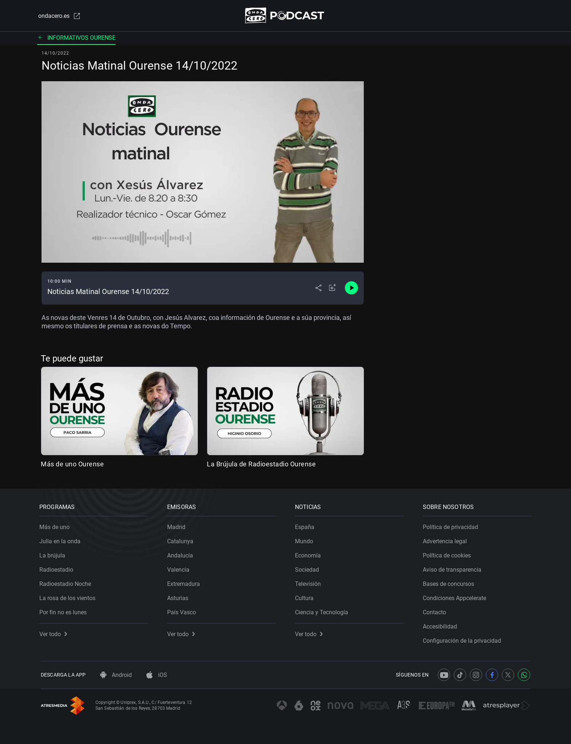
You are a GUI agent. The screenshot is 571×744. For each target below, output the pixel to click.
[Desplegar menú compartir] (318, 288)
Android (116, 674)
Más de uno (56, 525)
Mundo (305, 539)
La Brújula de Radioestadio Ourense (261, 464)
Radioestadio (58, 568)
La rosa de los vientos (69, 596)
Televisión (309, 582)
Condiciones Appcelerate (456, 596)
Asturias (179, 596)
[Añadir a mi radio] (332, 288)
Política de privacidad (452, 525)
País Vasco (183, 610)
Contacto (436, 610)
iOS (156, 674)
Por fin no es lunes (64, 610)
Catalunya (182, 539)
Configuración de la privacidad (463, 639)
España (306, 525)
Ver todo (54, 632)
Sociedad (308, 568)
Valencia (180, 568)
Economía (309, 554)
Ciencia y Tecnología (323, 610)
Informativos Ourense (76, 38)
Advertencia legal (446, 539)
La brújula (54, 554)
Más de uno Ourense (72, 464)
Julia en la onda (61, 539)
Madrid (178, 525)
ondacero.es (58, 16)
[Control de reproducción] (351, 288)
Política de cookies (448, 554)
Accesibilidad (441, 625)
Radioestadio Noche (66, 582)
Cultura (305, 596)
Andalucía (181, 554)
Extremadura (185, 582)
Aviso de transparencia (453, 568)
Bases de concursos (450, 582)
